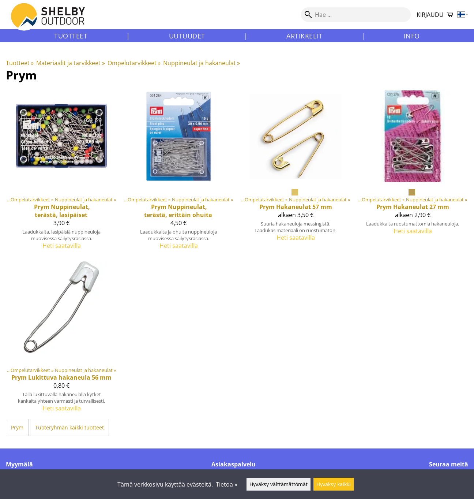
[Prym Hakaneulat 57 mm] (295, 172)
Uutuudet (187, 35)
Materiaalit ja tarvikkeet (70, 63)
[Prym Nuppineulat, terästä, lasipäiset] (61, 172)
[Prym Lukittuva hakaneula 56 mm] (61, 339)
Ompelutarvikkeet (134, 63)
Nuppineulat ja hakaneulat (201, 63)
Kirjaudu (430, 15)
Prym (17, 427)
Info (412, 35)
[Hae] (356, 14)
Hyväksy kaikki (333, 484)
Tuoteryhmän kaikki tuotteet (69, 427)
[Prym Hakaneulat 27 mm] (412, 172)
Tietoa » (226, 484)
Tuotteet (70, 35)
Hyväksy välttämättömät (278, 484)
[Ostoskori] (450, 15)
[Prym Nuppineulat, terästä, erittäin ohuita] (178, 172)
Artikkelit (304, 35)
